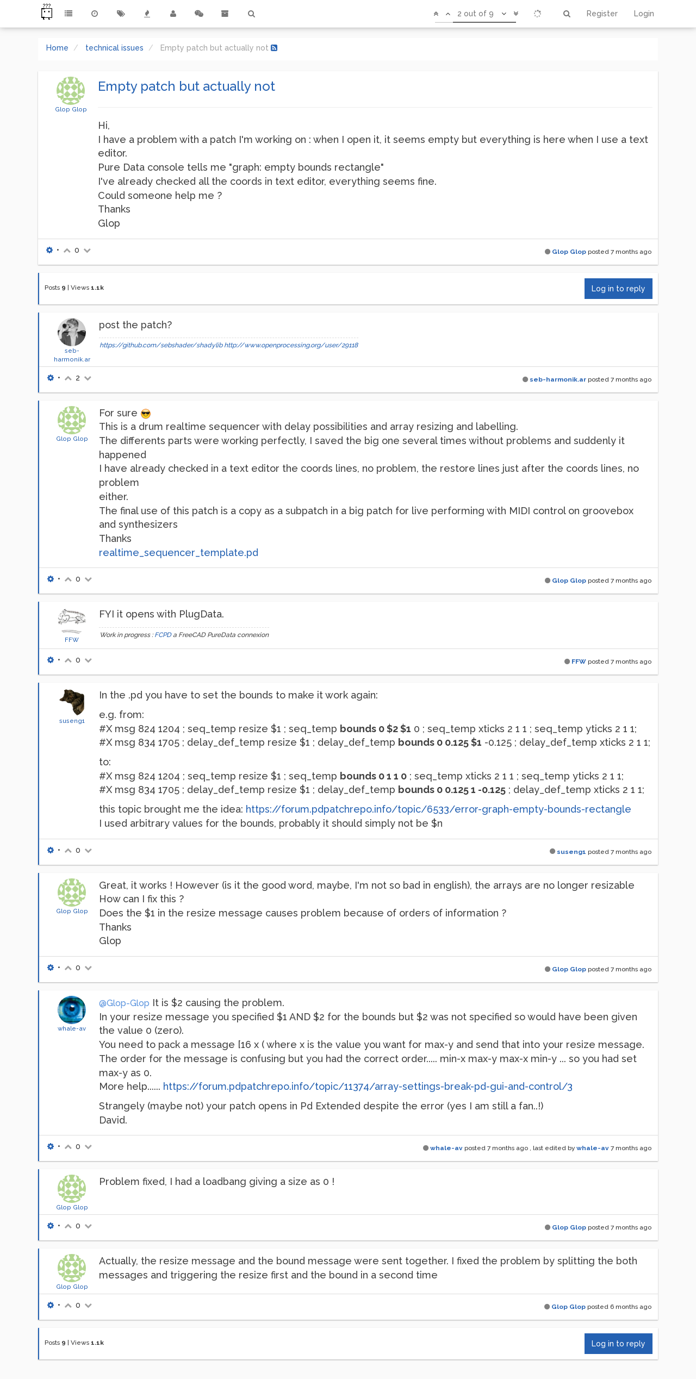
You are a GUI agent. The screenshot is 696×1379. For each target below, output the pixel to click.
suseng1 (72, 721)
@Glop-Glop (124, 1003)
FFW (72, 640)
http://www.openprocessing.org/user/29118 (291, 345)
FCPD (162, 635)
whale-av (72, 1028)
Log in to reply (618, 288)
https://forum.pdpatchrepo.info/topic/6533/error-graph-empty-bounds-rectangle (438, 809)
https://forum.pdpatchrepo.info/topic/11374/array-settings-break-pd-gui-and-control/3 (368, 1086)
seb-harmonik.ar (558, 379)
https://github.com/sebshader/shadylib (161, 345)
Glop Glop (71, 109)
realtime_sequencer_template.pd (178, 552)
